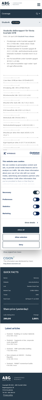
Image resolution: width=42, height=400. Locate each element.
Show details (30, 223)
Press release (29, 36)
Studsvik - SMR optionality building (19, 349)
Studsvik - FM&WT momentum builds (20, 363)
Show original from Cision (12, 252)
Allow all (21, 230)
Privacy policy (8, 395)
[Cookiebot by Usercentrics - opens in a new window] (29, 153)
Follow (16, 22)
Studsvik (21, 36)
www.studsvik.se (34, 282)
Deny (21, 245)
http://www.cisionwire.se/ (12, 264)
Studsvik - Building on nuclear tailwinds (20, 334)
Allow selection (21, 237)
